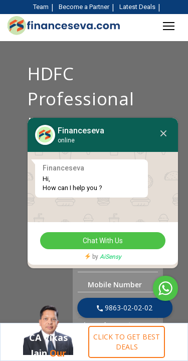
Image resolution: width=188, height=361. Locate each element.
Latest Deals (137, 7)
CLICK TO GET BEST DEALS (126, 341)
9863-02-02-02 (124, 307)
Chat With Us (103, 241)
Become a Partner (84, 7)
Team (41, 7)
